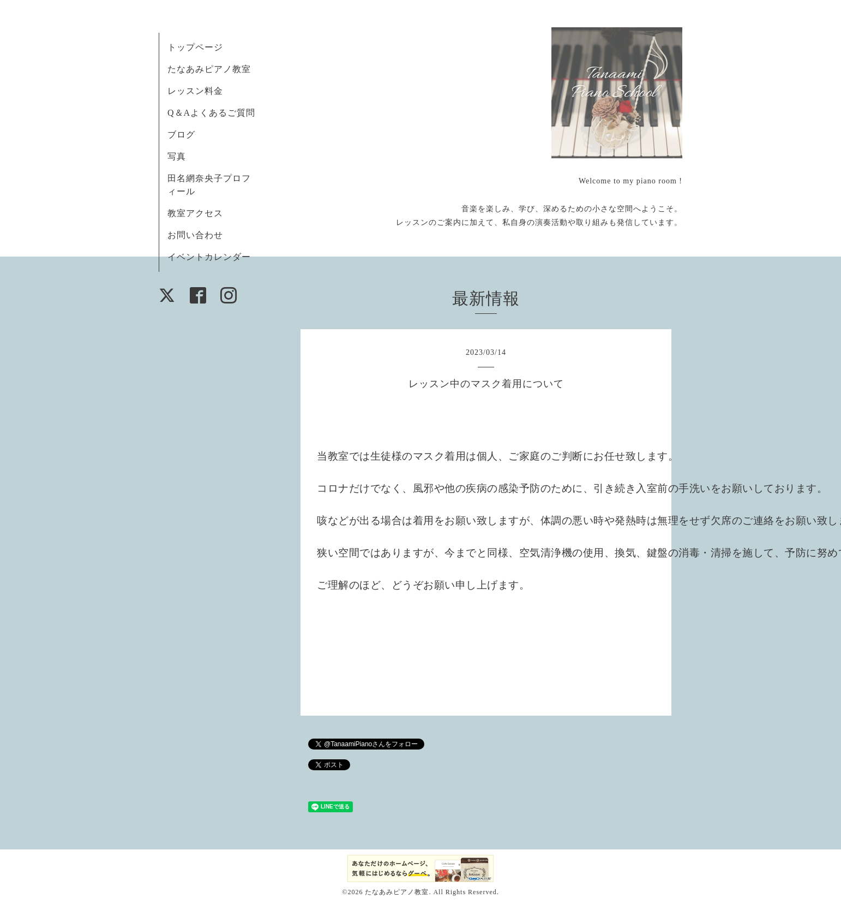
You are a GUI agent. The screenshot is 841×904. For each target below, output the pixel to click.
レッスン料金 (195, 91)
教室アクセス (195, 213)
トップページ (195, 47)
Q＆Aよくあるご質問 (211, 112)
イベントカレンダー (209, 256)
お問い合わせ (195, 235)
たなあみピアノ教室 (209, 69)
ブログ (181, 134)
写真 (176, 156)
